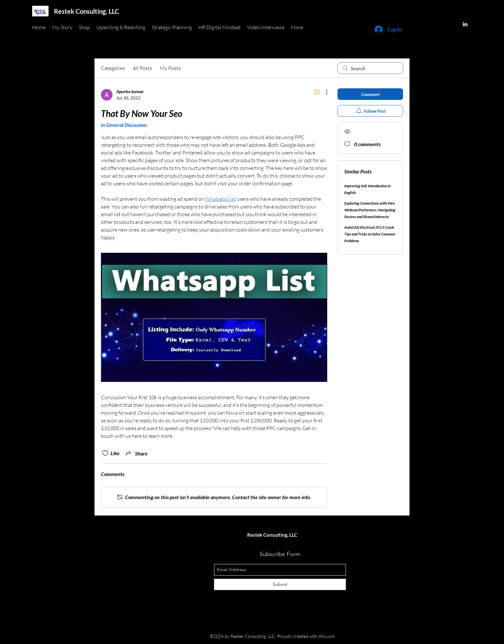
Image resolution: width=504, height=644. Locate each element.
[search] (370, 68)
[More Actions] (323, 92)
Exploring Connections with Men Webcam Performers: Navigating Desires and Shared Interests (369, 210)
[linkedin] (465, 24)
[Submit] (280, 584)
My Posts (170, 68)
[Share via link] (136, 453)
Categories (113, 68)
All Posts (142, 68)
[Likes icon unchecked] (105, 453)
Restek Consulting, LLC (86, 11)
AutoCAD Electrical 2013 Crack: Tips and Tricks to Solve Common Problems (369, 234)
